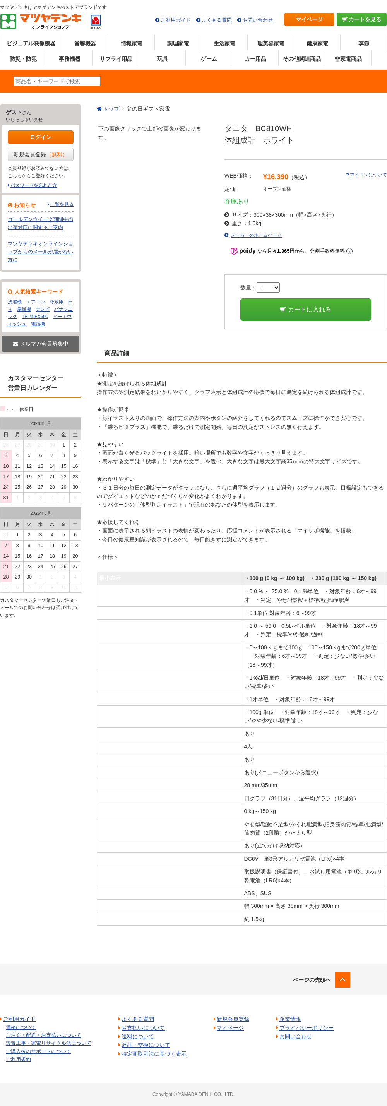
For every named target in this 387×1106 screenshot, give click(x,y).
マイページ (309, 19)
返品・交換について (146, 1045)
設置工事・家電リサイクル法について (48, 1043)
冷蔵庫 (56, 302)
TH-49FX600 (35, 316)
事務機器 (69, 59)
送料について (138, 1036)
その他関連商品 (302, 59)
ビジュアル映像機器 (31, 43)
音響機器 (85, 43)
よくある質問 (217, 20)
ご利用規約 (18, 1059)
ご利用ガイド (176, 20)
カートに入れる (305, 309)
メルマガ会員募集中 (40, 344)
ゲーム (209, 59)
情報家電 (131, 43)
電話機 (38, 324)
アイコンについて (366, 175)
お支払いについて (143, 1028)
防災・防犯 (23, 59)
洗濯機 (15, 302)
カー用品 (255, 59)
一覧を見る (62, 204)
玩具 (162, 59)
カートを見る (362, 19)
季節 (363, 43)
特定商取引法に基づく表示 (154, 1054)
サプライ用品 (116, 59)
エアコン (35, 302)
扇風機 (24, 309)
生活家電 (224, 43)
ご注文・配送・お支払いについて (43, 1035)
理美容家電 (270, 43)
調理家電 (178, 43)
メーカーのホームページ (256, 235)
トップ (111, 109)
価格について (21, 1027)
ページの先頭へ (312, 980)
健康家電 (317, 43)
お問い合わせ (258, 20)
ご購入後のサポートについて (38, 1051)
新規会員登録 (41, 154)
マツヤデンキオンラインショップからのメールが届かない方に (40, 252)
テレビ (43, 309)
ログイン (40, 137)
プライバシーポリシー (306, 1028)
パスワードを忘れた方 (33, 185)
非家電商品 (348, 59)
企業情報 (290, 1019)
